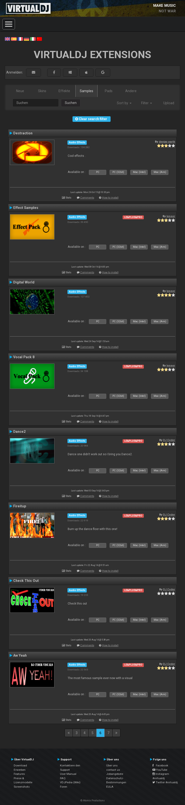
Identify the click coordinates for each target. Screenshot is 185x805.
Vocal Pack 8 (23, 357)
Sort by (124, 103)
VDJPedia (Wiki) (70, 782)
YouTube (159, 769)
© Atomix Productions (92, 800)
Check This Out (26, 581)
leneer (170, 216)
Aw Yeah (20, 655)
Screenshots (22, 786)
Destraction (23, 133)
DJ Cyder (169, 440)
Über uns (112, 765)
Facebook (160, 765)
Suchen (71, 103)
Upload (168, 103)
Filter (146, 103)
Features (19, 774)
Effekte (64, 91)
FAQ (63, 778)
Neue (20, 91)
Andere (131, 91)
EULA (109, 786)
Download (20, 765)
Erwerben (20, 769)
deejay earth (167, 141)
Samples (86, 91)
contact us (113, 769)
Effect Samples (25, 208)
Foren (63, 786)
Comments (87, 197)
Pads (108, 91)
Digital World (23, 282)
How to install (110, 197)
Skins (42, 91)
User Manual (68, 774)
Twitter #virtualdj (165, 782)
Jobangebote (114, 774)
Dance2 (19, 431)
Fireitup (19, 506)
